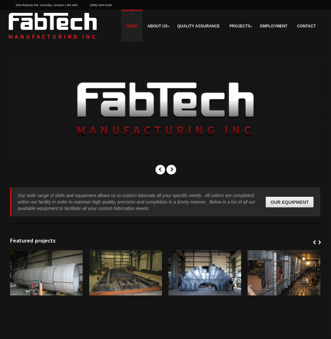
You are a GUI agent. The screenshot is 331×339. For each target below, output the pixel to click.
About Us (157, 26)
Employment (274, 26)
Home (132, 26)
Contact (306, 26)
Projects (240, 26)
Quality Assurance (198, 26)
